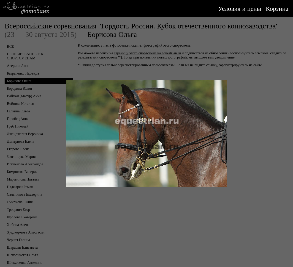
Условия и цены (239, 8)
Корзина (277, 8)
